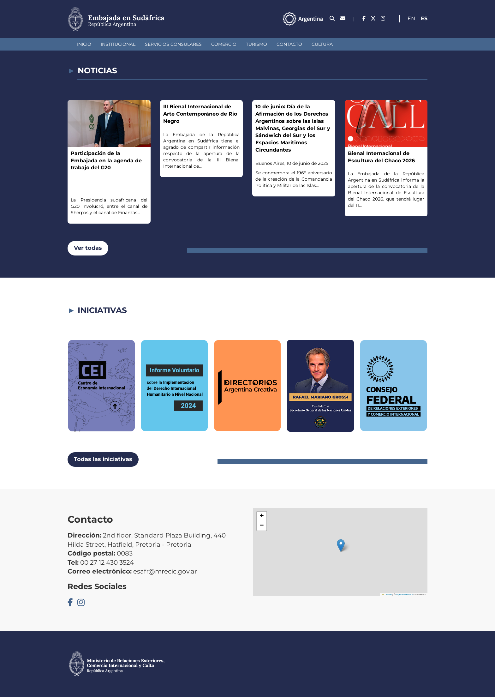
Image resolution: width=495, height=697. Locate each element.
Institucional (118, 44)
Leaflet (387, 594)
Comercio (223, 44)
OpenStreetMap (404, 594)
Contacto (289, 44)
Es (424, 18)
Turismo (256, 44)
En (411, 18)
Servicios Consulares (173, 44)
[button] (341, 545)
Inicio (84, 44)
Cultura (322, 44)
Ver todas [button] (88, 247)
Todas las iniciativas (103, 459)
